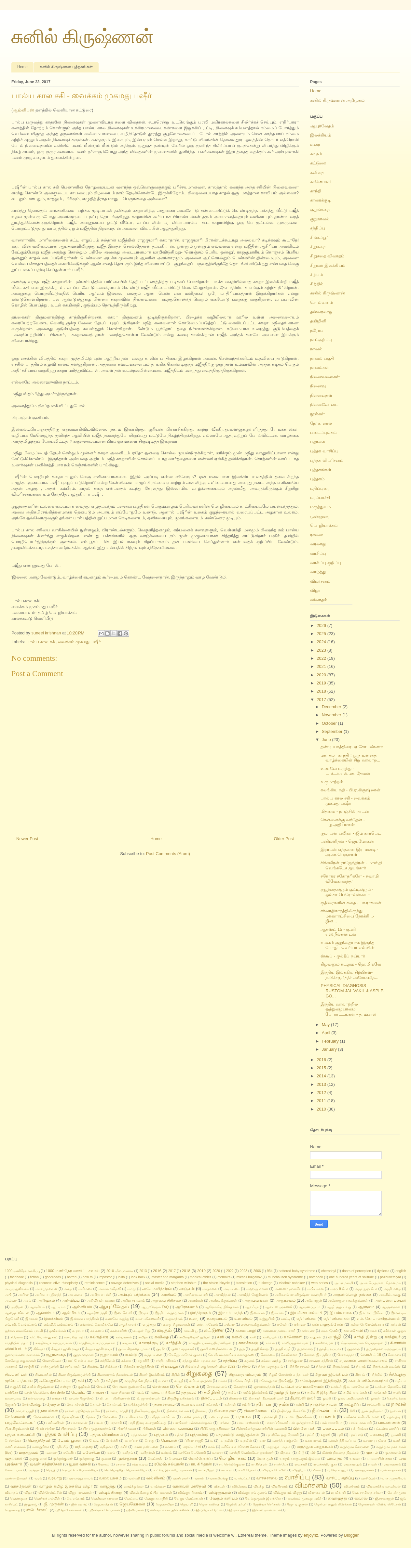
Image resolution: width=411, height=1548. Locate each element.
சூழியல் (84, 1386)
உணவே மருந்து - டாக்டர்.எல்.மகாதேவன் (345, 771)
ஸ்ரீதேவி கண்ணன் (68, 1510)
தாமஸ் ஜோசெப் (81, 1398)
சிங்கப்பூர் (319, 237)
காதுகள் (315, 1337)
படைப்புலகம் (323, 432)
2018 (322, 691)
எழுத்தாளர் (127, 1324)
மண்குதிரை (40, 1447)
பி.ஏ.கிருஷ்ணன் (17, 1428)
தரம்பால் (380, 1392)
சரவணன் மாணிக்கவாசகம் (363, 1360)
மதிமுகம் (106, 1447)
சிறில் (175, 1374)
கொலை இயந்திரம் (317, 1355)
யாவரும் (334, 1458)
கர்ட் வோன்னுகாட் (44, 1337)
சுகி (81, 1380)
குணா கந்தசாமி (182, 1349)
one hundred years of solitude (351, 1277)
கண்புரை (308, 1331)
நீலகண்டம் (325, 1410)
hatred (71, 1277)
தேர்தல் (53, 1404)
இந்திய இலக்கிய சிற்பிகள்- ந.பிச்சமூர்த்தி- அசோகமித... (349, 975)
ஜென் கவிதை (209, 1504)
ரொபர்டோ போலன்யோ (80, 1470)
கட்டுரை (318, 163)
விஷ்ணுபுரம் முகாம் (252, 1492)
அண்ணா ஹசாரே (288, 1289)
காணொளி (320, 181)
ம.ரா (262, 1440)
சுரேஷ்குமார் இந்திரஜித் (320, 1380)
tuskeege (265, 1283)
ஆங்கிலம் (37, 1307)
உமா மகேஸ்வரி (147, 1318)
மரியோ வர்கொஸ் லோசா (240, 1447)
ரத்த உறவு (140, 1464)
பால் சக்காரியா (331, 1422)
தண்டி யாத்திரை (163, 1392)
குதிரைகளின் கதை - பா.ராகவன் (351, 902)
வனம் (199, 1478)
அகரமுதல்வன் (46, 1289)
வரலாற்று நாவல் (81, 1478)
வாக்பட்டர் (242, 1478)
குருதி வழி (283, 1349)
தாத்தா (57, 1398)
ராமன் (372, 1464)
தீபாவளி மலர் (302, 1398)
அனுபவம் (285, 1300)
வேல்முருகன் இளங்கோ (263, 1498)
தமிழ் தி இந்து (287, 1392)
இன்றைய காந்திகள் (84, 1318)
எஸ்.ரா (229, 1324)
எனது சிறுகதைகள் (176, 1324)
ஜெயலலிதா (165, 1504)
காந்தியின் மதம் (16, 1343)
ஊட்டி (285, 1318)
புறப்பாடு (356, 1435)
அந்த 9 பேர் (339, 1289)
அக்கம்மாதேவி (110, 1289)
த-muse (98, 1392)
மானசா (217, 1452)
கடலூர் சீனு (141, 1331)
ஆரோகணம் (186, 1307)
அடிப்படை (232, 1289)
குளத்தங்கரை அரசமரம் (22, 1355)
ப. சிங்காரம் (133, 1417)
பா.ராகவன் (79, 1422)
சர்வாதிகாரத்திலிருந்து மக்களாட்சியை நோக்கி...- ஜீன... (347, 915)
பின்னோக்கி (304, 1428)
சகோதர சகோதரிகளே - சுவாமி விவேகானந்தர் (349, 879)
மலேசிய (69, 1452)
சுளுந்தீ (15, 1386)
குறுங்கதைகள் (83, 1355)
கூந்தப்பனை (153, 1355)
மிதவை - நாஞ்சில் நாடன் (345, 811)
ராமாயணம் (392, 1464)
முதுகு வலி (38, 1458)
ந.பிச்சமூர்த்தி (137, 1404)
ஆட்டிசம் (58, 1307)
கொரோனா (289, 1355)
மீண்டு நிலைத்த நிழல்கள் (341, 1452)
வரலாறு (318, 543)
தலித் (397, 1392)
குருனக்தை (305, 1349)
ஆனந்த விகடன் (17, 1313)
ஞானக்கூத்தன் (264, 1386)
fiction (34, 1277)
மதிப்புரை (320, 488)
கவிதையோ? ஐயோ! (195, 1337)
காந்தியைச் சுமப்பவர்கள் (53, 1343)
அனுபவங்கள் (255, 1300)
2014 (322, 1075)
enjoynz (311, 1535)
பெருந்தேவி (39, 1440)
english (400, 1271)
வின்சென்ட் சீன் (50, 1492)
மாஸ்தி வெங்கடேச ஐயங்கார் (251, 1452)
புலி (340, 1435)
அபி (8, 1294)
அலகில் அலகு (390, 1294)
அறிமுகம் (46, 1300)
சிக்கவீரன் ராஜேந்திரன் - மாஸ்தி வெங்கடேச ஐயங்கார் (351, 865)
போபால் (169, 1440)
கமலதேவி (353, 1330)
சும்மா (222, 1381)
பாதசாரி (116, 1422)
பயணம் (327, 1416)
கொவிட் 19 (371, 1354)
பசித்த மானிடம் (162, 1417)
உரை (315, 144)
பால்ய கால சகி (41, 641)
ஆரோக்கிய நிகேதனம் (222, 1307)
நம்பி (246, 1404)
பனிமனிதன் (55, 1422)
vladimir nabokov (292, 1283)
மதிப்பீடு (62, 1447)
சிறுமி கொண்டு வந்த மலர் (289, 1374)
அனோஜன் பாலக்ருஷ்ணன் (348, 1300)
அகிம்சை (85, 1289)
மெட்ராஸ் (155, 1458)
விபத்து (259, 1486)
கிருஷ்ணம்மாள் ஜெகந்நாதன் (362, 1343)
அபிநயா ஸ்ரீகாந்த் (48, 1294)
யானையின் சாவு (379, 1458)
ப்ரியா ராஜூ (194, 1440)
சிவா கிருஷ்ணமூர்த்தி (74, 1374)
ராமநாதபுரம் (353, 1464)
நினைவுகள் (321, 395)
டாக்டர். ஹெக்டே (388, 1386)
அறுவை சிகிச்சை (166, 1300)
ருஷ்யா (34, 1470)
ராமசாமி (301, 1464)
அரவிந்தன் (222, 1294)
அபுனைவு (76, 1294)
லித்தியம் (299, 1470)
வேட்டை (131, 1498)
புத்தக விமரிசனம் (326, 460)
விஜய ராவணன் (80, 1492)
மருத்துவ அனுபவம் (315, 1446)
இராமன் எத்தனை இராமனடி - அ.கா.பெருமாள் (349, 852)
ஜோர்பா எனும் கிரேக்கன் (332, 1504)
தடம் (140, 1392)
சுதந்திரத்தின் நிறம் (138, 1381)
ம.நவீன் (246, 1440)
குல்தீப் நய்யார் (330, 1349)
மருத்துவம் (320, 506)
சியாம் (361, 1366)
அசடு (131, 1289)
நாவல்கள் (319, 367)
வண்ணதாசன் (390, 1470)
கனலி (237, 1337)
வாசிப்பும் (368, 1478)
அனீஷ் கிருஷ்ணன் (223, 1300)
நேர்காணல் (321, 423)
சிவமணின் (43, 1374)
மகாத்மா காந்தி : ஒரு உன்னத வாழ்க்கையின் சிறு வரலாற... (350, 758)
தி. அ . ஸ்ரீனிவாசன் (115, 1398)
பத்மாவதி (269, 1417)
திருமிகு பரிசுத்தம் (180, 1398)
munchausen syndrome (285, 1277)
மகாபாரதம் (313, 1440)
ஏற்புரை (300, 1324)
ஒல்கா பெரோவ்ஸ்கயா (367, 1324)
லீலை (317, 1470)
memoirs (223, 1277)
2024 (322, 641)
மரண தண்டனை (146, 1447)
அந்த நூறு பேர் (366, 1289)
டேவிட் (78, 1392)
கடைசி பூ (191, 1331)
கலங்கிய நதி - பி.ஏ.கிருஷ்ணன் (350, 789)
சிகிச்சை (111, 1366)
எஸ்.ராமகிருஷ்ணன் (255, 1324)
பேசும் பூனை (70, 1440)
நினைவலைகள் (325, 376)
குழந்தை (353, 1349)
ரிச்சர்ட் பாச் (13, 1470)
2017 (322, 699)
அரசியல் (168, 1294)
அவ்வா (11, 1300)
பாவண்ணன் (389, 1422)
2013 (322, 1084)
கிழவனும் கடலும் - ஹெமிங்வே (351, 964)
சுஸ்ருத (65, 1386)
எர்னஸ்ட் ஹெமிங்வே (96, 1324)
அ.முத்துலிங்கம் (17, 1289)
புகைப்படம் (333, 1428)
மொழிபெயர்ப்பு (200, 1458)
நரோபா (318, 330)
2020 (322, 674)
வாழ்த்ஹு (158, 1486)
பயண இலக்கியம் (297, 1417)
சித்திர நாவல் (299, 1366)
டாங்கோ (11, 1392)
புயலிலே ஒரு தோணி (282, 1435)
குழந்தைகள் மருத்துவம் (383, 1349)
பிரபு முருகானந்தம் (97, 1428)
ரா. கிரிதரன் (201, 1464)
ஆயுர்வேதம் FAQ (155, 1307)
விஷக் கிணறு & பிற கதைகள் (151, 1492)
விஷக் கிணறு (111, 1492)
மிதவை (286, 1452)
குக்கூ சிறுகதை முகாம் (134, 1349)
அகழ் (68, 1289)
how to (88, 1277)
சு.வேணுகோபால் (55, 1380)
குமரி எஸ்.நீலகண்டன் (216, 1349)
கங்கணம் (97, 1331)
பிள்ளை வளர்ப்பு (177, 1428)
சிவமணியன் (16, 1374)
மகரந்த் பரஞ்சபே (285, 1440)
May (326, 1024)
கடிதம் (316, 153)
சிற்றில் (316, 283)
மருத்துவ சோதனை (355, 1447)
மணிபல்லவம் (15, 1447)
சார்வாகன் (72, 1366)
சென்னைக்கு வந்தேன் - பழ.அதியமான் (343, 822)
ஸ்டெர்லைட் (37, 1510)
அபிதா (23, 1294)
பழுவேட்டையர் (20, 1422)
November (332, 714)
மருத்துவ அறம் (278, 1447)
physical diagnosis (19, 1283)
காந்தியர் (392, 1337)
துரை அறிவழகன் (351, 1398)
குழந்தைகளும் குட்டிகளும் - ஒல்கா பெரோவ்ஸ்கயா (347, 892)
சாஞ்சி (29, 1366)
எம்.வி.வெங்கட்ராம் (59, 1324)
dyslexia (383, 1271)
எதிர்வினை (306, 1318)
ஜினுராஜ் (30, 1504)
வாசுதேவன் (21, 1486)
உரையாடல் (217, 1318)
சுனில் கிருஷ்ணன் (82, 36)
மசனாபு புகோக (374, 1440)
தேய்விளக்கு (31, 1404)
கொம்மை (268, 1355)
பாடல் (98, 1422)
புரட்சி (309, 1435)
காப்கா (127, 1343)
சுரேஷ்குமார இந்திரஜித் (276, 1381)
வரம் (38, 1478)
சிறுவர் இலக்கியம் (327, 265)
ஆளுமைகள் (391, 1307)
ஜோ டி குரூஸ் (297, 1504)
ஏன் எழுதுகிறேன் (327, 1324)
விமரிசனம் (279, 1486)
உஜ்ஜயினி (267, 1318)
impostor (105, 1277)
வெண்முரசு (19, 1498)
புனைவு (377, 1434)
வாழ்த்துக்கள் (134, 1486)
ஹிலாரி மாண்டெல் (266, 1510)
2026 (322, 625)
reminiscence (94, 1283)
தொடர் (95, 1404)
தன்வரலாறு (321, 311)
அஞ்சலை (209, 1289)
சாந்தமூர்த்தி (50, 1366)
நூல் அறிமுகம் (372, 1411)
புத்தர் (179, 1435)
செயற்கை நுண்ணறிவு (129, 1386)
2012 (322, 1092)
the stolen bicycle (216, 1283)
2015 (322, 1067)
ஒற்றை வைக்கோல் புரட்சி (24, 1331)
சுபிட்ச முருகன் (200, 1381)
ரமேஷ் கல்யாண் (169, 1464)
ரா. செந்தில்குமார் (232, 1464)
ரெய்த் (51, 1470)
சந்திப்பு (317, 228)
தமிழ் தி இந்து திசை (322, 1392)
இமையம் (257, 1313)
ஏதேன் (282, 1324)
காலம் (270, 1343)
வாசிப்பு (318, 553)
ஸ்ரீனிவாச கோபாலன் (104, 1510)
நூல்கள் (317, 413)
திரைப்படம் (211, 1398)
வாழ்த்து (318, 571)
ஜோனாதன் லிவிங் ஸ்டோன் (379, 1504)
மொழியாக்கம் (323, 525)
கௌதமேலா (51, 1360)
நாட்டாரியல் (376, 1404)
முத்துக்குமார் (63, 1458)
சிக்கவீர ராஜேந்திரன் (139, 1366)
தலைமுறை (13, 1398)
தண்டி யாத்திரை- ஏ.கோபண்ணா (352, 746)
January (330, 1049)
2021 (322, 666)
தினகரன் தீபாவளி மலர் (266, 1398)
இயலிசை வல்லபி (306, 1312)
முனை (106, 1458)
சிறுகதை (318, 246)
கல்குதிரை (99, 1337)
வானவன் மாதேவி (189, 1486)
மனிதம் (127, 1452)
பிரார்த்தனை (126, 1428)
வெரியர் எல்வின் (47, 1498)
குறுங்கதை (320, 209)
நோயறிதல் (70, 1417)
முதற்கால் (13, 1458)
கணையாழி (246, 1330)
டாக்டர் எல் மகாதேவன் (302, 1386)
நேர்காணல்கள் (44, 1417)
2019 (322, 683)
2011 (322, 1100)
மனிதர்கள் (147, 1452)
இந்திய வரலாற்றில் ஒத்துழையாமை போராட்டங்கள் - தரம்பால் (348, 1009)
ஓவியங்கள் (57, 1331)
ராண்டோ (281, 1464)
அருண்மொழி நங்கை (352, 1294)
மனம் (111, 1452)
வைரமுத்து (337, 1498)
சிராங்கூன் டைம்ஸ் (387, 1366)
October (330, 723)
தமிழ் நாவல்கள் (355, 1392)
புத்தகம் (317, 478)
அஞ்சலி (187, 1288)
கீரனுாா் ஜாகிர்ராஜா (65, 1349)
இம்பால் (277, 1313)
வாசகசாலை (267, 1478)
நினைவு (318, 386)
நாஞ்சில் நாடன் (323, 1404)
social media (154, 1283)
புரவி (325, 1434)
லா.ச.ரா (226, 1470)
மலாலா (51, 1452)
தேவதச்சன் (75, 1404)
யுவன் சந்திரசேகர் (46, 1464)
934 (269, 1271)
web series (319, 1283)
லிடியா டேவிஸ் (274, 1470)
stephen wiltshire (183, 1283)
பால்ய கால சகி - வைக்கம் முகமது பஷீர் (345, 801)
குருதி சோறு (259, 1349)
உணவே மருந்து (117, 1318)
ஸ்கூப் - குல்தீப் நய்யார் (343, 956)
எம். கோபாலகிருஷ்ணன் (379, 1318)
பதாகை (317, 441)
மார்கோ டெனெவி (192, 1452)
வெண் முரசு (397, 1492)
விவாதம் (318, 599)
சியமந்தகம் (341, 1366)
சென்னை (160, 1386)
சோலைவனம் (217, 1386)
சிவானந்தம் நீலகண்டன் (115, 1374)
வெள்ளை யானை (104, 1498)
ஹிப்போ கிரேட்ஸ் (209, 1510)
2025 (322, 633)
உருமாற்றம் (332, 781)
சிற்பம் (316, 274)
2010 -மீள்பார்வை (119, 1271)
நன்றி (300, 1404)
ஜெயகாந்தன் (103, 1504)
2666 (257, 1271)
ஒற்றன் (395, 1324)
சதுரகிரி (143, 1360)
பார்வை (224, 1422)
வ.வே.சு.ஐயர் (337, 1470)
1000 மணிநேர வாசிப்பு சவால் (73, 1270)
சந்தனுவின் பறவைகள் (199, 1360)
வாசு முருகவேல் (393, 1478)
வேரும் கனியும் (224, 1498)
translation (244, 1283)
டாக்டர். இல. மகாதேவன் (350, 1386)
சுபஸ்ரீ (178, 1381)
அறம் (27, 1300)
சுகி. (97, 1381)
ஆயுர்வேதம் (322, 126)
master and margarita (167, 1277)
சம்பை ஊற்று (271, 1360)
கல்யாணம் (124, 1337)
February (331, 1041)
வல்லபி (134, 1478)
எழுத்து (149, 1324)
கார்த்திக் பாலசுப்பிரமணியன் (210, 1343)
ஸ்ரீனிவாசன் (135, 1510)
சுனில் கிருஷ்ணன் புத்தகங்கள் (66, 67)
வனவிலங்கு (219, 1478)
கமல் (373, 1331)
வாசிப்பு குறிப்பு (325, 562)
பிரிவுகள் (149, 1428)
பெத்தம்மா (13, 1440)
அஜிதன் (17, 1307)
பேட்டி (94, 1440)
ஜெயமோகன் (132, 1504)
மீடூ (313, 1452)
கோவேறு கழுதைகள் (20, 1360)
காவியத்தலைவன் (295, 1343)
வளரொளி (180, 1478)
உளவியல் (243, 1318)
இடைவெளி (123, 1313)
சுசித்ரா (112, 1380)
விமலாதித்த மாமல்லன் (383, 1486)
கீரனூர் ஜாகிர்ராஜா (98, 1349)
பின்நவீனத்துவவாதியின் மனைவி (261, 1428)
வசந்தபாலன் (364, 1470)
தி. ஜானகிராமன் (149, 1398)
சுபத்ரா (163, 1381)
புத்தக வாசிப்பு (324, 451)
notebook (316, 1277)
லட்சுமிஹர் (206, 1470)
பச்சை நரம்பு (191, 1417)
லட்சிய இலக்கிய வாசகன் (173, 1470)
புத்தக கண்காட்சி (20, 1434)
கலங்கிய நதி (73, 1337)
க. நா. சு (78, 1331)
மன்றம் (166, 1452)
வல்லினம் (155, 1478)
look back (138, 1277)
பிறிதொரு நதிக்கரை (215, 1428)
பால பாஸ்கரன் (248, 1422)
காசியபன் (270, 1337)
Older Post (284, 838)
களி (220, 1337)
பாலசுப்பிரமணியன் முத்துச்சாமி (290, 1422)
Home (22, 67)
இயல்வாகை (341, 1312)
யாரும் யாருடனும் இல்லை (300, 1458)
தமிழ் (232, 1392)
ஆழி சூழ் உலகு (339, 1307)
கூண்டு (131, 1354)
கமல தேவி (329, 1331)
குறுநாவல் (320, 218)
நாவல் (316, 348)
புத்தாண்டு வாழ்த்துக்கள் (237, 1434)
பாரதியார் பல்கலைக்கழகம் (192, 1422)
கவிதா (143, 1337)
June (327, 739)
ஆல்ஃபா (252, 1307)
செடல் (101, 1386)
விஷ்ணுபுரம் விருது (287, 1492)
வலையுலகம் (110, 1478)
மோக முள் (265, 1458)
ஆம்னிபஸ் (24, 110)
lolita (121, 1277)
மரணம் (170, 1447)
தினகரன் (235, 1398)
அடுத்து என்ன (257, 1289)
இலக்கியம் (320, 135)
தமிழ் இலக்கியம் (255, 1392)
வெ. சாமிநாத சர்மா (366, 1492)
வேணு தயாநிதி (156, 1498)
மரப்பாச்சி (320, 497)
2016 (322, 1059)
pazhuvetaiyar (390, 1277)
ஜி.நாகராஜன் (384, 1498)
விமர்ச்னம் (352, 1486)
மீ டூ (301, 1452)
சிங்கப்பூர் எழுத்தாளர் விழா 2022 (210, 1366)
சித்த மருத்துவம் (270, 1366)
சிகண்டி (93, 1366)
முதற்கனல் (393, 1452)
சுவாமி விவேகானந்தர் (368, 1380)
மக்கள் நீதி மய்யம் (342, 1440)
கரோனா (16, 1337)
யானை (354, 1458)
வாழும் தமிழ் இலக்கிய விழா (65, 1486)
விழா (315, 590)
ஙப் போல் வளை (81, 1360)
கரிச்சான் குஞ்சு (394, 1331)
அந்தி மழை (392, 1289)
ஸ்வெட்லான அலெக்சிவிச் (170, 1510)
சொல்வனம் (321, 302)
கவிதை (317, 172)
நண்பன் (230, 1404)
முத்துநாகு (86, 1458)
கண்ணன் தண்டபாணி (279, 1331)
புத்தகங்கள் (320, 469)
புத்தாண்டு (199, 1434)
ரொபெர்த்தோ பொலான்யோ (125, 1470)
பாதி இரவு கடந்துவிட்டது (148, 1422)
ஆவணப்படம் (309, 1307)
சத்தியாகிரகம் (166, 1360)
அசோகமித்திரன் (157, 1288)
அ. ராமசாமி (344, 1283)
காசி (253, 1337)
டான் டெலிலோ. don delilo (44, 1392)
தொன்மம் (114, 1404)
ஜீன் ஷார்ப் (79, 1504)
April (327, 1032)
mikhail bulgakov (249, 1277)
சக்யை (126, 1360)
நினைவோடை (324, 404)
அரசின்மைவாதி (196, 1294)
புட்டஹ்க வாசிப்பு (387, 1428)
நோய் (90, 1417)
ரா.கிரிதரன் (259, 1464)
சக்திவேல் (107, 1360)
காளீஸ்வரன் (324, 1343)
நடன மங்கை (190, 1404)
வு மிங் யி (338, 1492)
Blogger (351, 1535)
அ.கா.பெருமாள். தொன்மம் (380, 1283)
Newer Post (27, 838)
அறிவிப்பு (71, 1300)
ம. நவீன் (226, 1440)
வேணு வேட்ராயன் (188, 1498)
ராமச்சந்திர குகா (325, 1464)
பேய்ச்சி (112, 1440)
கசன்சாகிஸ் (118, 1331)
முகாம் (372, 1452)
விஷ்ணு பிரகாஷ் (190, 1492)
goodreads (53, 1277)
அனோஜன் (313, 1300)
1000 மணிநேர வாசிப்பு (22, 1271)
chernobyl (328, 1271)
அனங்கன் (195, 1300)
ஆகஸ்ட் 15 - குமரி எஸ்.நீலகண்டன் (338, 932)
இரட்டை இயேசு (371, 1313)
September (333, 731)
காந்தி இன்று (365, 1337)
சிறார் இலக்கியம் (152, 1374)
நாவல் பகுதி (322, 358)
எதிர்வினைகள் (336, 1318)
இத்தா (143, 1313)
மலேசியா (91, 1452)
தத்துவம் (189, 1392)
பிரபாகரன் (68, 1428)
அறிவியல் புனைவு (101, 1300)
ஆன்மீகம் (71, 1312)
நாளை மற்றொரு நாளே (82, 1411)
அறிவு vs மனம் (133, 1300)
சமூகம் (249, 1360)
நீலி (352, 1411)
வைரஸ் (361, 1498)
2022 (322, 658)
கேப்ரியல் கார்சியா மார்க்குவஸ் (231, 1355)
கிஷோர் (39, 1349)
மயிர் (123, 1447)
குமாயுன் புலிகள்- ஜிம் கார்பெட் (351, 833)
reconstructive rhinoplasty (58, 1283)
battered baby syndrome (297, 1271)
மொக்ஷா (175, 1458)
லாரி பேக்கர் (247, 1470)
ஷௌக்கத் (12, 1510)
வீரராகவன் (316, 1492)
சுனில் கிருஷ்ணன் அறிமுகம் (337, 100)
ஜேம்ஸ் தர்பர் (236, 1504)
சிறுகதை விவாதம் (327, 256)
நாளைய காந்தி (117, 1411)
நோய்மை (110, 1417)
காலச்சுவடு (248, 1343)
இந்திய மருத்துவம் (169, 1313)
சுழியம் (400, 1381)
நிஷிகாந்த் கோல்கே (291, 1411)
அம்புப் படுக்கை (134, 1294)
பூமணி (396, 1435)
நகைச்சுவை (164, 1404)
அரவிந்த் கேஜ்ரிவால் (253, 1294)
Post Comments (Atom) (168, 853)
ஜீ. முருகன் (53, 1504)
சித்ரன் (321, 1366)
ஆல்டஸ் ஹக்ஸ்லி (278, 1307)
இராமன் (31, 1318)
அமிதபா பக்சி (100, 1294)
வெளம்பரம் (76, 1498)
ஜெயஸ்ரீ (186, 1504)
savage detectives (125, 1283)
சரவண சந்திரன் (321, 1360)
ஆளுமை (366, 1307)
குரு (242, 1349)
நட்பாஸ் (212, 1404)
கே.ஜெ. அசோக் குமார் (185, 1355)
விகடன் (219, 1486)
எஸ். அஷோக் (207, 1324)
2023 (322, 650)
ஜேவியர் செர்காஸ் (267, 1504)
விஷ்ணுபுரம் (220, 1492)
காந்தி (315, 191)
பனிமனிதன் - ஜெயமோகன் (347, 841)
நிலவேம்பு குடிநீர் (147, 1411)
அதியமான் (315, 1289)
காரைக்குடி (320, 200)
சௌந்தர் (240, 1386)
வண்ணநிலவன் (16, 1478)
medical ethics (200, 1277)
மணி (397, 1440)
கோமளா (394, 1355)
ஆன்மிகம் (45, 1312)
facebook (17, 1277)
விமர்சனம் (320, 581)
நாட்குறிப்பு (321, 339)
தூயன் (375, 1398)
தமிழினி (318, 321)
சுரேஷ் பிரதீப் (243, 1381)
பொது (149, 1440)
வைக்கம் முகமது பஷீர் (79, 641)
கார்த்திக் (173, 1343)
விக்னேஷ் (239, 1486)
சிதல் (246, 1366)
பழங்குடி (393, 1417)
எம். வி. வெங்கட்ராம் (21, 1324)
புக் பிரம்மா (359, 1428)
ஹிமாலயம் (237, 1510)
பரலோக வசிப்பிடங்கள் (361, 1417)
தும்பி (327, 1398)
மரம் (211, 1447)
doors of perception (356, 1271)
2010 (322, 1109)
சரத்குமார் (295, 1360)
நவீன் (284, 1404)
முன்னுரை (320, 516)
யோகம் (103, 1464)
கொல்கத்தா (345, 1355)
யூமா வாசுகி (80, 1464)
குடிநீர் (160, 1349)
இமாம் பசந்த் (230, 1312)
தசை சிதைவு (120, 1392)
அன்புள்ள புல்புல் (390, 1300)
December (332, 706)
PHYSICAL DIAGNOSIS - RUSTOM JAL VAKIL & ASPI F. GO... (352, 990)
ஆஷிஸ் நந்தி (97, 1313)
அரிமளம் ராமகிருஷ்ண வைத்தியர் (300, 1294)
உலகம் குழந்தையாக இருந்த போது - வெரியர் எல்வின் (347, 945)
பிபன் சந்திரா (45, 1428)
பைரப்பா (131, 1440)
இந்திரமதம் (200, 1312)
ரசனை (316, 534)
